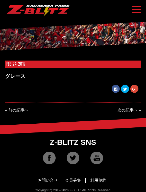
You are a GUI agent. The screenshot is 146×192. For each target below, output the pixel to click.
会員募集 (73, 180)
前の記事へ (18, 110)
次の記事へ (127, 110)
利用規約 (98, 180)
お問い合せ (48, 180)
